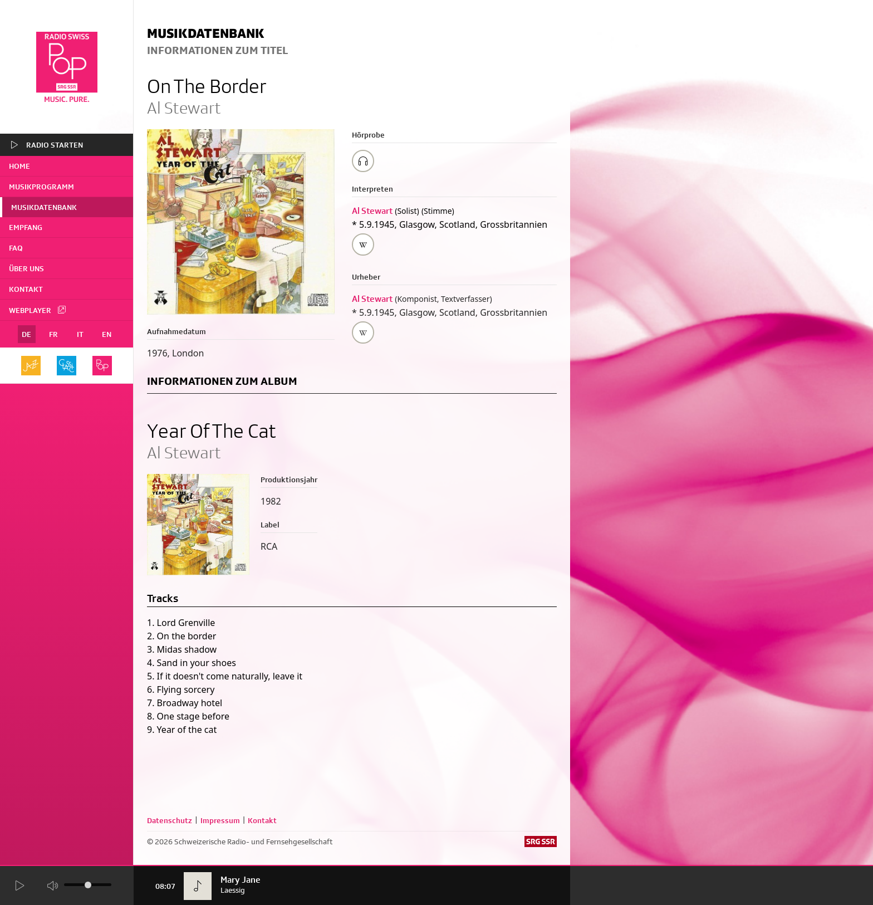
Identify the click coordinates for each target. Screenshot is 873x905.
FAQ (16, 247)
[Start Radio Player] (19, 886)
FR (53, 334)
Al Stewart (372, 211)
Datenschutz (169, 820)
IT (80, 334)
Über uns (26, 268)
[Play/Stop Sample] (363, 161)
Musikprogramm (41, 186)
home (19, 166)
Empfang (25, 227)
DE (26, 334)
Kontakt (26, 289)
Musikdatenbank (44, 207)
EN (106, 334)
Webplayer (38, 309)
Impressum (220, 820)
